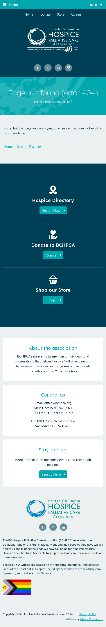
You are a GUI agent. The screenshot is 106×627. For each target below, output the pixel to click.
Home (29, 14)
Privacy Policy (87, 614)
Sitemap (35, 146)
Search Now (51, 210)
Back (20, 146)
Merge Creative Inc (91, 619)
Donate (45, 14)
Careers (76, 14)
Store (60, 14)
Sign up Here (51, 474)
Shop (51, 300)
